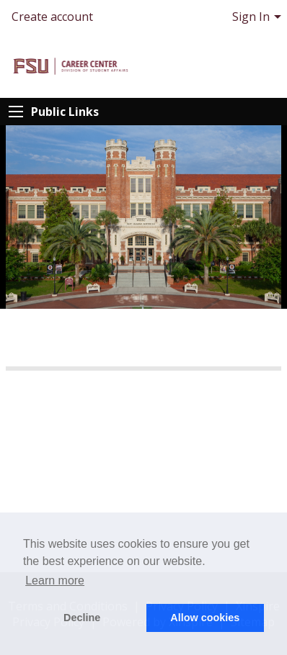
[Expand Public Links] (16, 111)
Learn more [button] (54, 580)
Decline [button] (81, 617)
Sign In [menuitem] (251, 16)
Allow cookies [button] (204, 617)
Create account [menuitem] (52, 16)
